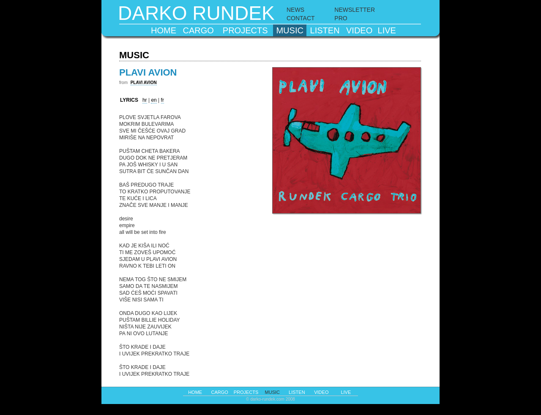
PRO (340, 18)
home (163, 30)
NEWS (295, 9)
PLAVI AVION (144, 82)
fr (162, 100)
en (153, 100)
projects (245, 30)
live (387, 30)
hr (144, 100)
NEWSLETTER (354, 9)
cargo (198, 30)
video (359, 30)
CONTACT (301, 18)
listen (325, 30)
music (289, 30)
